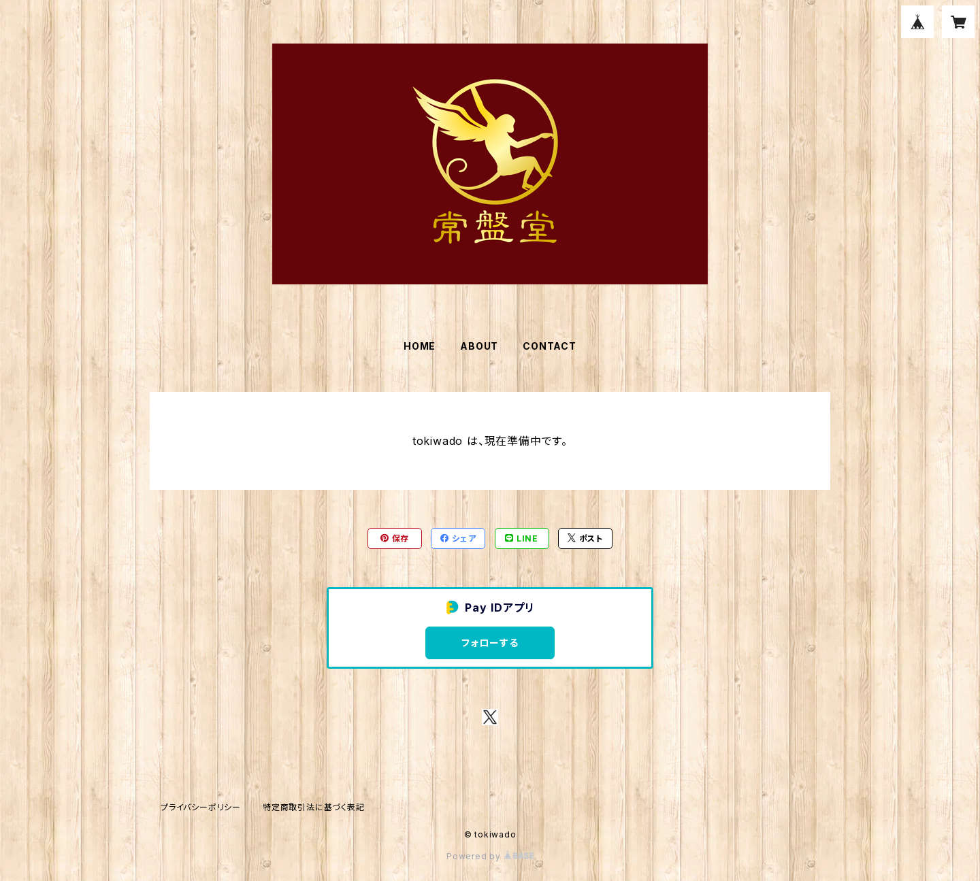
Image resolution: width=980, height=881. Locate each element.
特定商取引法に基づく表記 (314, 807)
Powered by (490, 856)
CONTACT (549, 346)
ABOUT (479, 346)
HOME (420, 346)
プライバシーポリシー (201, 807)
